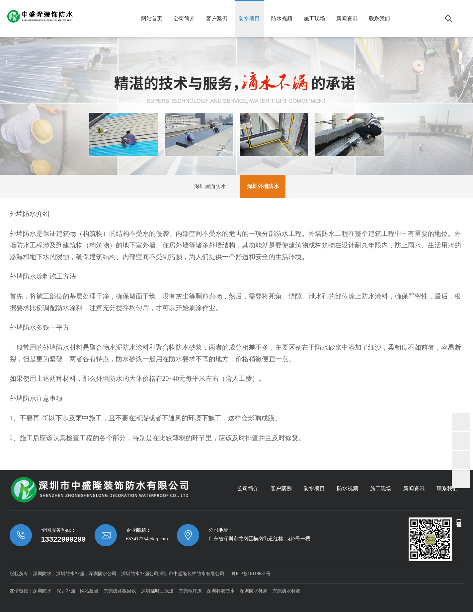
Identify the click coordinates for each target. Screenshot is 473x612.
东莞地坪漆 (190, 590)
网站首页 (151, 18)
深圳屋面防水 (210, 186)
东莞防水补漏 (286, 590)
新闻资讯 (346, 18)
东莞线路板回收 (120, 590)
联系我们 (379, 18)
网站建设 (89, 590)
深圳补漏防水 (221, 590)
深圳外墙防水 (263, 186)
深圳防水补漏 (254, 590)
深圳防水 (42, 590)
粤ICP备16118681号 (251, 573)
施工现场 (314, 18)
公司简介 (184, 18)
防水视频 (281, 18)
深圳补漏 (65, 590)
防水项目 (249, 18)
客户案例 (216, 18)
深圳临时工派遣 (157, 590)
